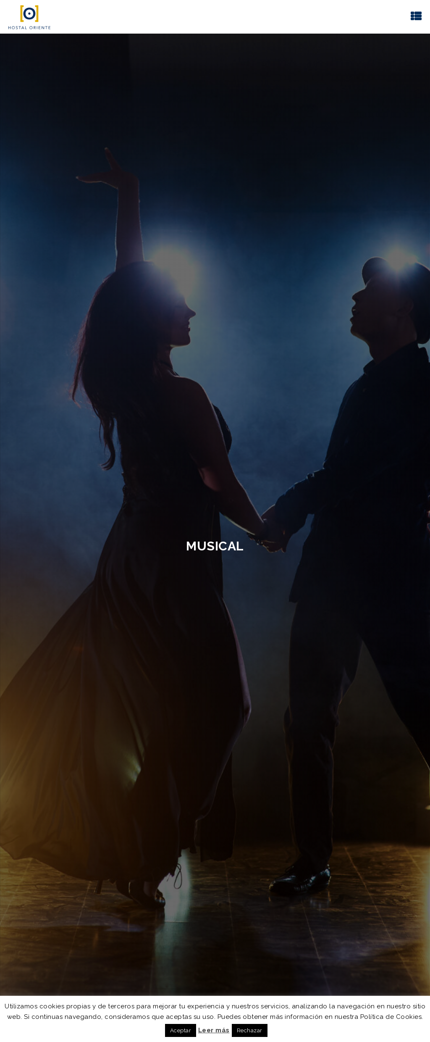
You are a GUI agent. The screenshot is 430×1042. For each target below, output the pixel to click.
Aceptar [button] (180, 1030)
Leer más (214, 1030)
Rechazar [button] (249, 1030)
